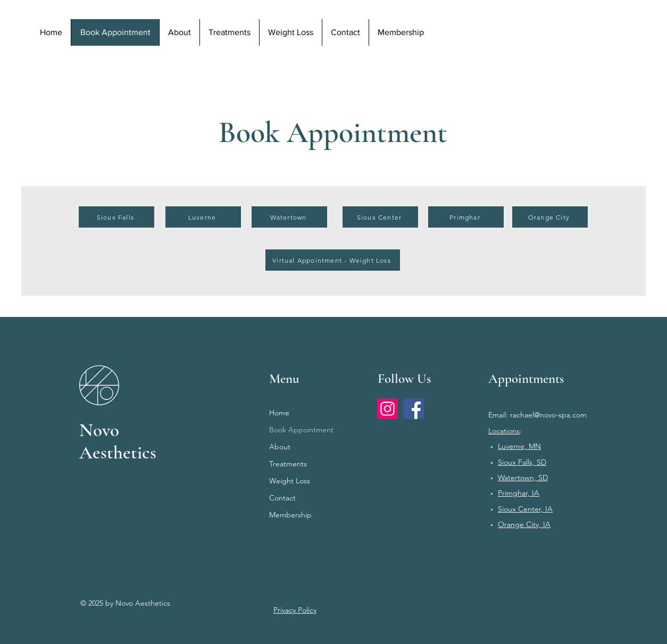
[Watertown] (289, 217)
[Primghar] (466, 217)
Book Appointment (301, 429)
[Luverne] (203, 217)
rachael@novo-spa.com (548, 415)
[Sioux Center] (380, 217)
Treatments (288, 464)
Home (279, 412)
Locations (504, 431)
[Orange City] (550, 217)
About (279, 446)
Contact (282, 498)
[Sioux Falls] (116, 217)
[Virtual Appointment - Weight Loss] (332, 260)
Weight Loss (289, 481)
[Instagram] (387, 408)
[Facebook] (413, 408)
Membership (290, 515)
